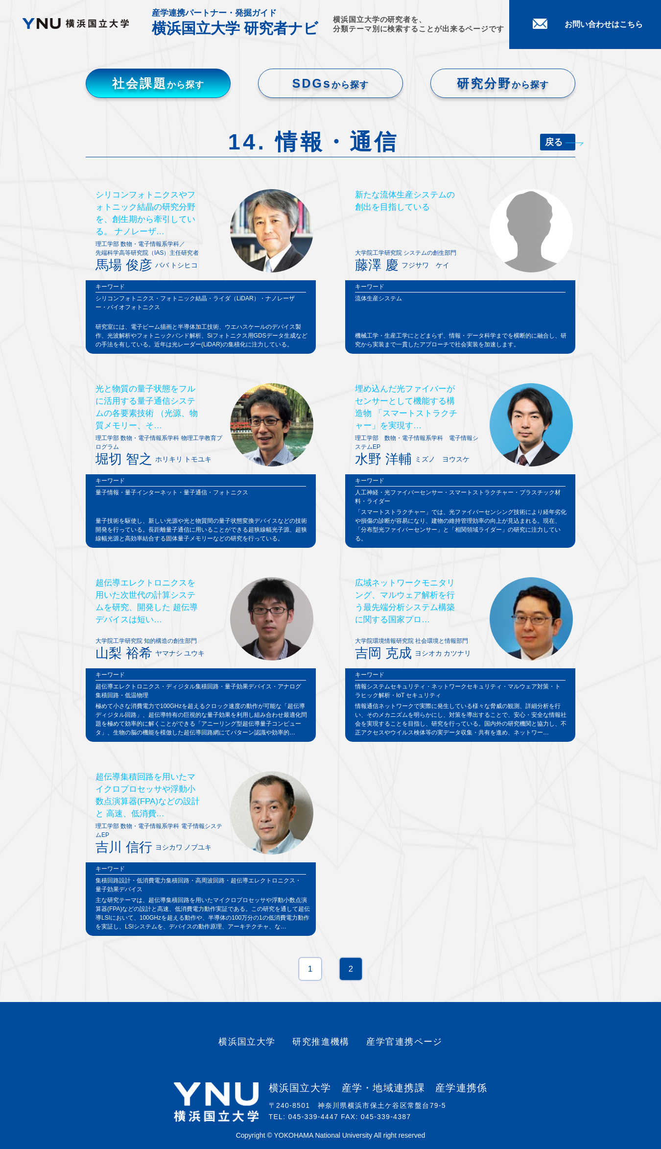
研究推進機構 (321, 1042)
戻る (560, 142)
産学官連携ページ (404, 1042)
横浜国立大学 (247, 1042)
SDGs (330, 83)
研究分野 (503, 83)
